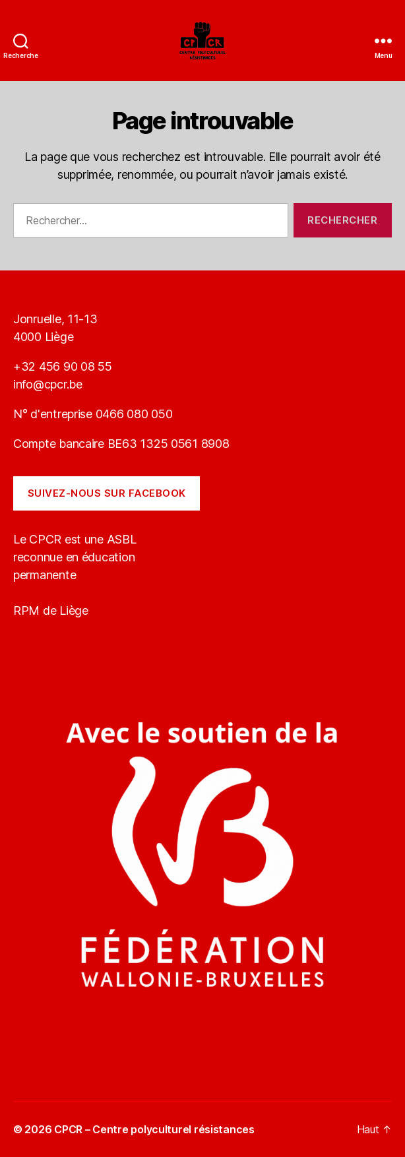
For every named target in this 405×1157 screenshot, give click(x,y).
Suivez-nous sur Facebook (107, 493)
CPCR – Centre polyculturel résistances (154, 1129)
